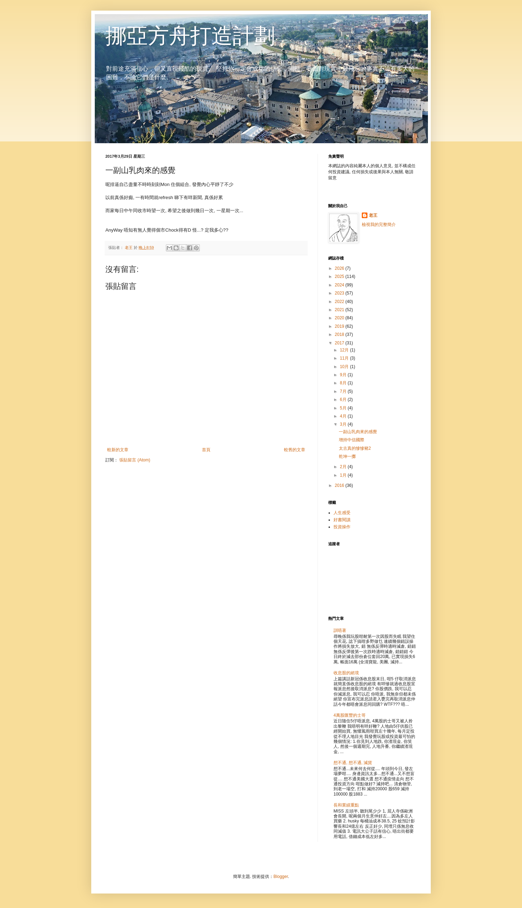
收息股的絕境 (346, 672)
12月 (345, 350)
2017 (340, 342)
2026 (340, 268)
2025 (340, 276)
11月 (345, 358)
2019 (340, 326)
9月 (344, 374)
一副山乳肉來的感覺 (358, 431)
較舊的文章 (294, 449)
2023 (340, 293)
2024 (340, 285)
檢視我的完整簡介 (379, 224)
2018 (340, 334)
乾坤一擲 (347, 456)
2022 (340, 301)
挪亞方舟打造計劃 (190, 36)
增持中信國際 (351, 439)
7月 (344, 391)
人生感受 (342, 512)
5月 (344, 408)
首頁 (206, 449)
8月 (344, 382)
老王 (373, 215)
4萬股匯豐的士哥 (350, 715)
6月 (344, 399)
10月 (345, 366)
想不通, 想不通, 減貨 (353, 762)
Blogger (280, 876)
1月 (344, 475)
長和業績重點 (346, 805)
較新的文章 (117, 449)
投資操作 (342, 526)
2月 (344, 466)
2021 (340, 309)
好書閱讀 (342, 519)
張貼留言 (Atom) (134, 460)
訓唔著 (340, 630)
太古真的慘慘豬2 (355, 448)
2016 (340, 485)
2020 (340, 317)
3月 (344, 424)
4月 (344, 416)
